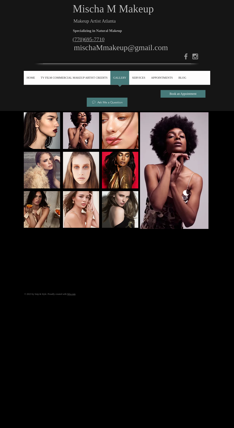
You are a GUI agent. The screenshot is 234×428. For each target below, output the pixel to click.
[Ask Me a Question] (107, 102)
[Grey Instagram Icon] (195, 56)
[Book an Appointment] (183, 94)
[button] (42, 130)
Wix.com (71, 294)
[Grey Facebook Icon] (186, 56)
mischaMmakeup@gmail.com (121, 47)
